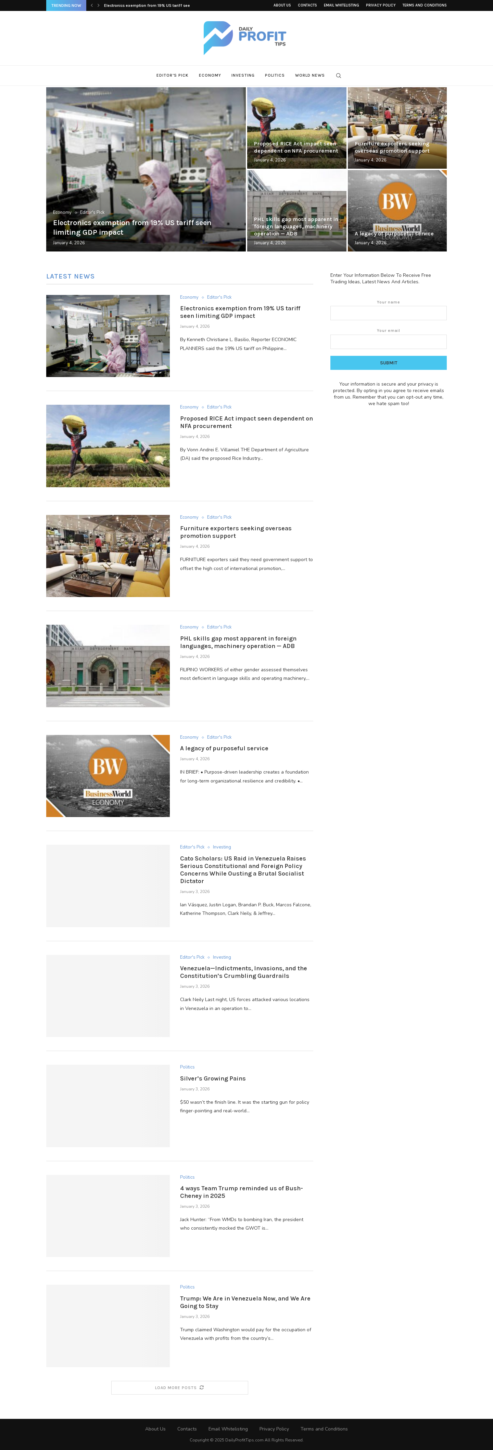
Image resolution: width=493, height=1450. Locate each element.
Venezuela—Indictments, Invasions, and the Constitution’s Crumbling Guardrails (243, 972)
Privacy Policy (381, 5)
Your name (388, 310)
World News (310, 75)
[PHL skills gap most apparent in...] (296, 210)
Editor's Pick (92, 213)
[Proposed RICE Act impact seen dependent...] (296, 128)
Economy (210, 75)
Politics (275, 75)
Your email (388, 338)
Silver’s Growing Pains (213, 1078)
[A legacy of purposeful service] (397, 210)
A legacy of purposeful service (394, 233)
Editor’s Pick (172, 75)
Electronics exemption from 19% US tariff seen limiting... (157, 5)
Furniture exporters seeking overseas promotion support (392, 147)
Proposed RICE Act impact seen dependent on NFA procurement (296, 147)
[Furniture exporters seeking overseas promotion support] (397, 128)
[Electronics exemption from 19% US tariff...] (146, 169)
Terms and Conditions (425, 5)
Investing (243, 75)
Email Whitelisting (341, 5)
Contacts (307, 5)
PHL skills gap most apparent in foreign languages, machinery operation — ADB (296, 226)
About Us (282, 5)
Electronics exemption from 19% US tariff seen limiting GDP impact (240, 312)
